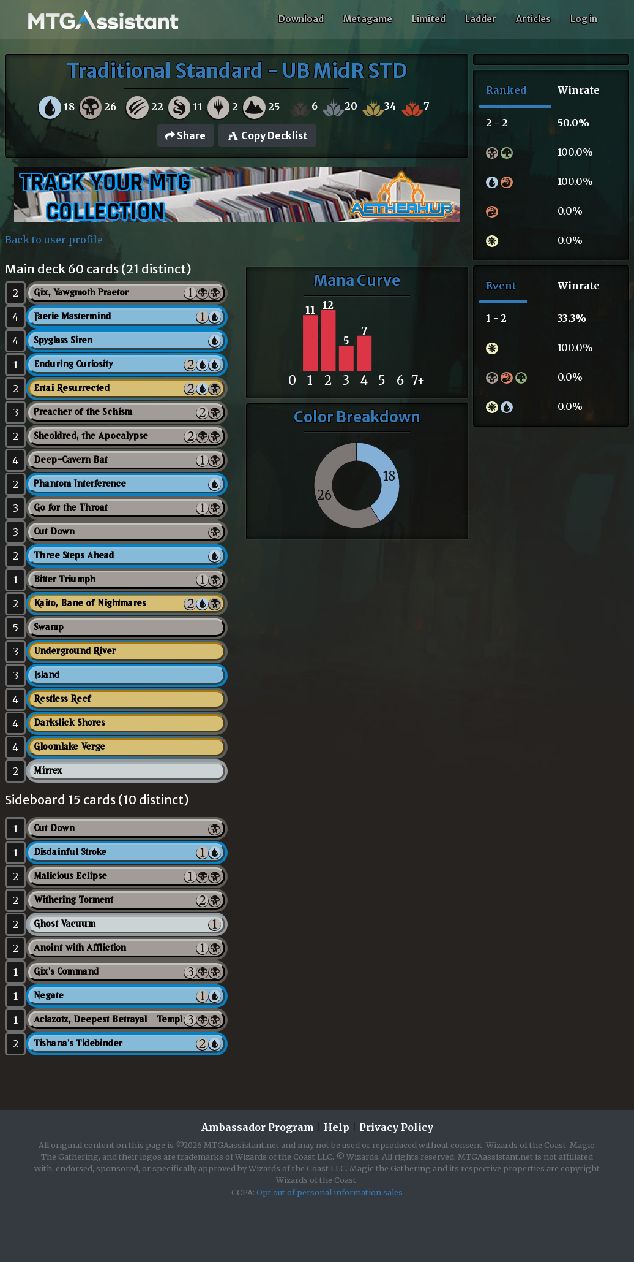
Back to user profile (54, 240)
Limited (429, 19)
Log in (583, 19)
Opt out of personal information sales (329, 1192)
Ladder (480, 19)
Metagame (367, 19)
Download (301, 19)
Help (336, 1127)
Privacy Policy (396, 1127)
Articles (533, 19)
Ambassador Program (257, 1127)
